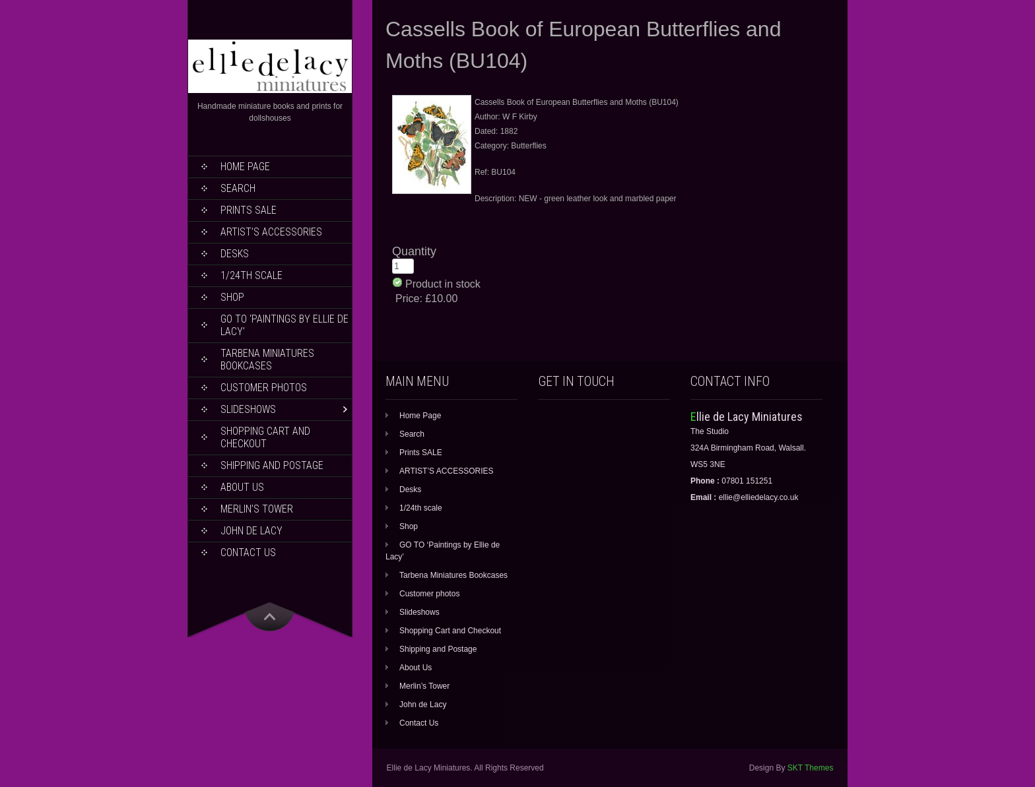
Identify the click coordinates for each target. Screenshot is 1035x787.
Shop (232, 297)
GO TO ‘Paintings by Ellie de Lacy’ (284, 325)
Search (237, 188)
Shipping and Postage (271, 465)
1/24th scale (251, 275)
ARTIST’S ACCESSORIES (271, 232)
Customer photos (263, 387)
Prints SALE (248, 210)
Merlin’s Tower (256, 509)
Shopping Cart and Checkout (265, 437)
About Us (242, 487)
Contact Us (248, 552)
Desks (234, 253)
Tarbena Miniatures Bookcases (267, 359)
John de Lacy (251, 530)
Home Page (245, 166)
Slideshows (248, 409)
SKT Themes (810, 767)
